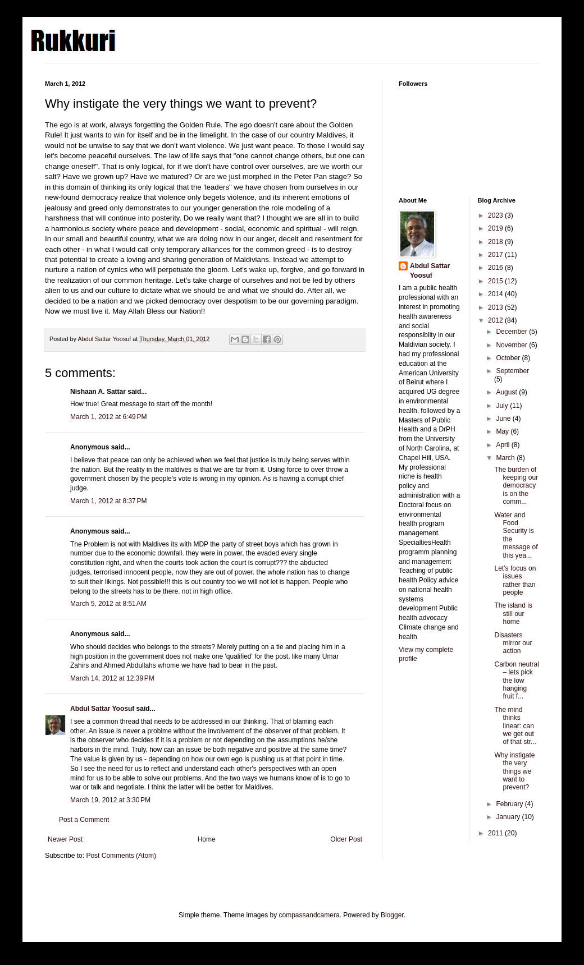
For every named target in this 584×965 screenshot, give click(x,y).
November (512, 345)
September (512, 371)
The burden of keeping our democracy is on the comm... (516, 486)
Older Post (346, 839)
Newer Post (65, 839)
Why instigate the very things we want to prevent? (514, 771)
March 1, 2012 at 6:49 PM (108, 417)
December (512, 332)
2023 (496, 215)
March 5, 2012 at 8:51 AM (108, 604)
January (509, 817)
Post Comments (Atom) (121, 856)
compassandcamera (309, 915)
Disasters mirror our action (513, 643)
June (504, 418)
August (507, 392)
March (506, 458)
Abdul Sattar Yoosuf (102, 709)
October (509, 358)
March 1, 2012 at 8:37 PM (108, 501)
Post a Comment (84, 820)
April (503, 445)
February (510, 804)
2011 (496, 833)
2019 (496, 228)
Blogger (392, 915)
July (503, 406)
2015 (496, 281)
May (503, 431)
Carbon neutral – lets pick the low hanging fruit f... (516, 680)
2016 (496, 268)
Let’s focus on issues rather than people (515, 580)
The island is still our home (513, 613)
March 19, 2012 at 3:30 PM (110, 800)
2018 (496, 242)
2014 (496, 294)
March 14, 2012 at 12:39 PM (112, 678)
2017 (496, 255)
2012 (496, 320)
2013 (496, 307)
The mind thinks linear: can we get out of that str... (515, 726)
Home (207, 839)
